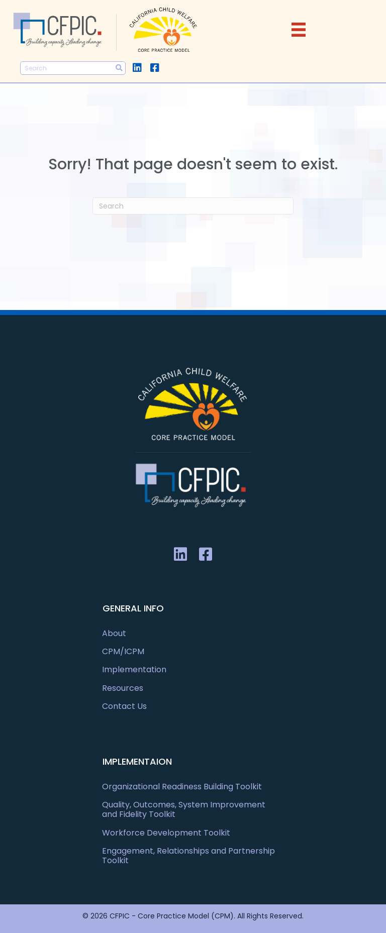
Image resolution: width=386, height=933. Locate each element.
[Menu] (298, 30)
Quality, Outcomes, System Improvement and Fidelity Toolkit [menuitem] (183, 809)
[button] (137, 67)
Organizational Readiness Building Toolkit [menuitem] (182, 786)
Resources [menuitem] (122, 688)
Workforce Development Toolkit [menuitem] (166, 833)
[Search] (193, 206)
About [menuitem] (114, 633)
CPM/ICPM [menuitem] (123, 651)
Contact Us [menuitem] (124, 706)
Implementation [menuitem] (134, 669)
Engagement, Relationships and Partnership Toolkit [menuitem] (188, 855)
